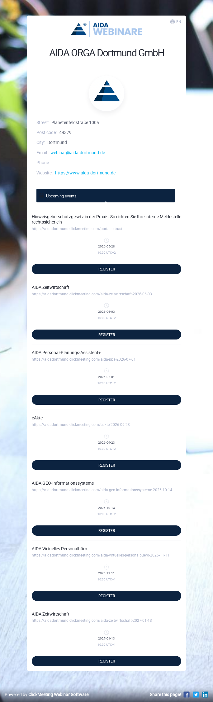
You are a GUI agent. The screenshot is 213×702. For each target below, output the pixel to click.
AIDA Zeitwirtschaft (50, 287)
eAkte (37, 418)
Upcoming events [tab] (57, 195)
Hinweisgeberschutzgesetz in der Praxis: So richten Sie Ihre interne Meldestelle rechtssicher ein (106, 219)
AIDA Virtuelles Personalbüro (59, 549)
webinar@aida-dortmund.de (77, 152)
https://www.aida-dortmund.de (85, 173)
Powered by (46, 694)
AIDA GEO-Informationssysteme (63, 483)
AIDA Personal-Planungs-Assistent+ (66, 352)
